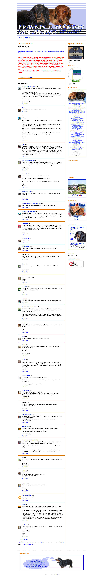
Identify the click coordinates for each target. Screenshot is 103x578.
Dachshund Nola (25, 390)
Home (41, 542)
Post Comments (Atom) (29, 544)
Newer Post (21, 542)
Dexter (23, 116)
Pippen (23, 264)
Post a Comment (24, 539)
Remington (24, 298)
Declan (23, 336)
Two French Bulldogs (26, 495)
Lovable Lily (24, 174)
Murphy (23, 344)
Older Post (62, 542)
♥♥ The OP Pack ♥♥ (26, 375)
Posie (23, 144)
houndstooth (25, 223)
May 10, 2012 (25, 103)
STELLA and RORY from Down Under (30, 440)
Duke (23, 457)
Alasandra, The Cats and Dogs (28, 211)
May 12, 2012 (25, 536)
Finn (23, 108)
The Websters (25, 286)
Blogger (57, 574)
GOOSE (23, 276)
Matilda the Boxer (26, 246)
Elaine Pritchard (25, 426)
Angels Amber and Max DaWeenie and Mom (31, 203)
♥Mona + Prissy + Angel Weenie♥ (29, 86)
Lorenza (24, 471)
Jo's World (24, 524)
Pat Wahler (24, 483)
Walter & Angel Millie (26, 191)
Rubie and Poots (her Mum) (28, 160)
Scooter (23, 323)
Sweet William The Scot (27, 414)
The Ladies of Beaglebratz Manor (29, 306)
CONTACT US (28, 38)
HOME (20, 38)
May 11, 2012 (25, 520)
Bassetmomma (25, 238)
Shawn (23, 504)
